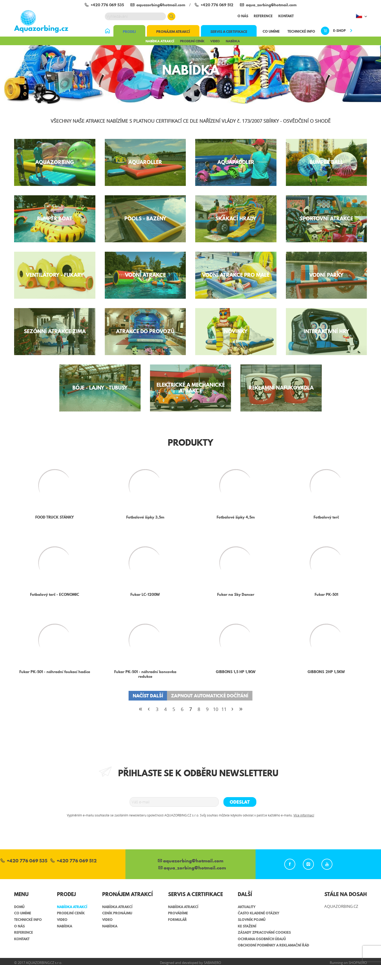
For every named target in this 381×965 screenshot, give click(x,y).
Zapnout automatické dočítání (209, 695)
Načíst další (148, 695)
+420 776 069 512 (73, 861)
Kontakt (286, 16)
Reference (263, 16)
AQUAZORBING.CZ (341, 906)
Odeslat (240, 802)
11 (224, 709)
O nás (243, 16)
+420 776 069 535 (24, 861)
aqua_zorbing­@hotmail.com (192, 868)
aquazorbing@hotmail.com (190, 861)
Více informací (303, 815)
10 (215, 709)
